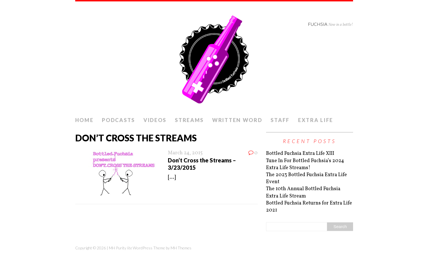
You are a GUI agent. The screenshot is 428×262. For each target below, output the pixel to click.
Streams (189, 120)
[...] (172, 177)
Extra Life (315, 120)
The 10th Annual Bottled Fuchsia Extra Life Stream (303, 192)
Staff (280, 120)
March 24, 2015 (185, 153)
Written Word (237, 120)
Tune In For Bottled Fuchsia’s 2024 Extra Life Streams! (305, 164)
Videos (154, 120)
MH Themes (181, 247)
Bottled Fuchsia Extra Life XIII (300, 153)
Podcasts (118, 120)
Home (84, 120)
